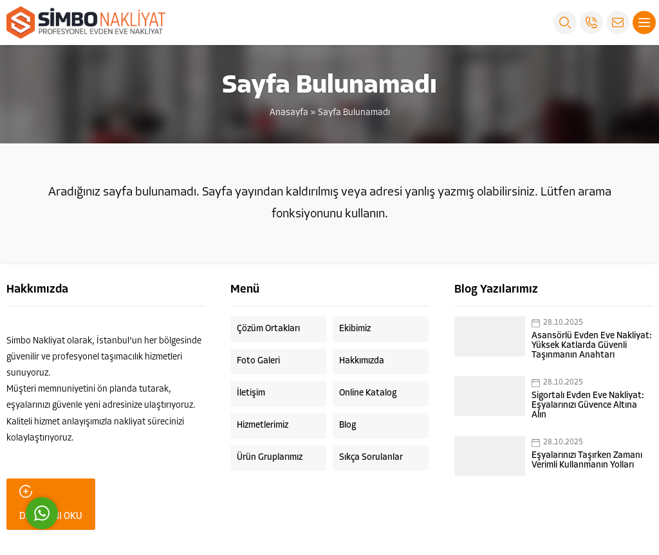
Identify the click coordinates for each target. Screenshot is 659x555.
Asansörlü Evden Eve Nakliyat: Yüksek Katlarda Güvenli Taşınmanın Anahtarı (592, 345)
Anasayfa (289, 113)
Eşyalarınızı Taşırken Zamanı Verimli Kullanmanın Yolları (587, 460)
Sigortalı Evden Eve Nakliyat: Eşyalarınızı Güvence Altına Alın (588, 405)
